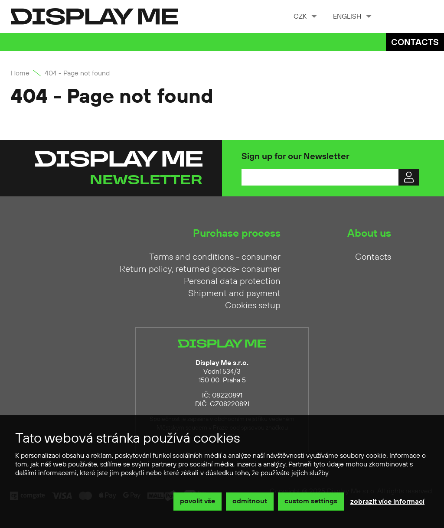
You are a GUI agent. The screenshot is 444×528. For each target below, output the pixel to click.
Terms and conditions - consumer (215, 257)
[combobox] (304, 16)
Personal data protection (232, 281)
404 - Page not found (77, 73)
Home (20, 73)
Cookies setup (253, 305)
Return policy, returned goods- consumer (200, 269)
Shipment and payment (234, 293)
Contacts (415, 42)
